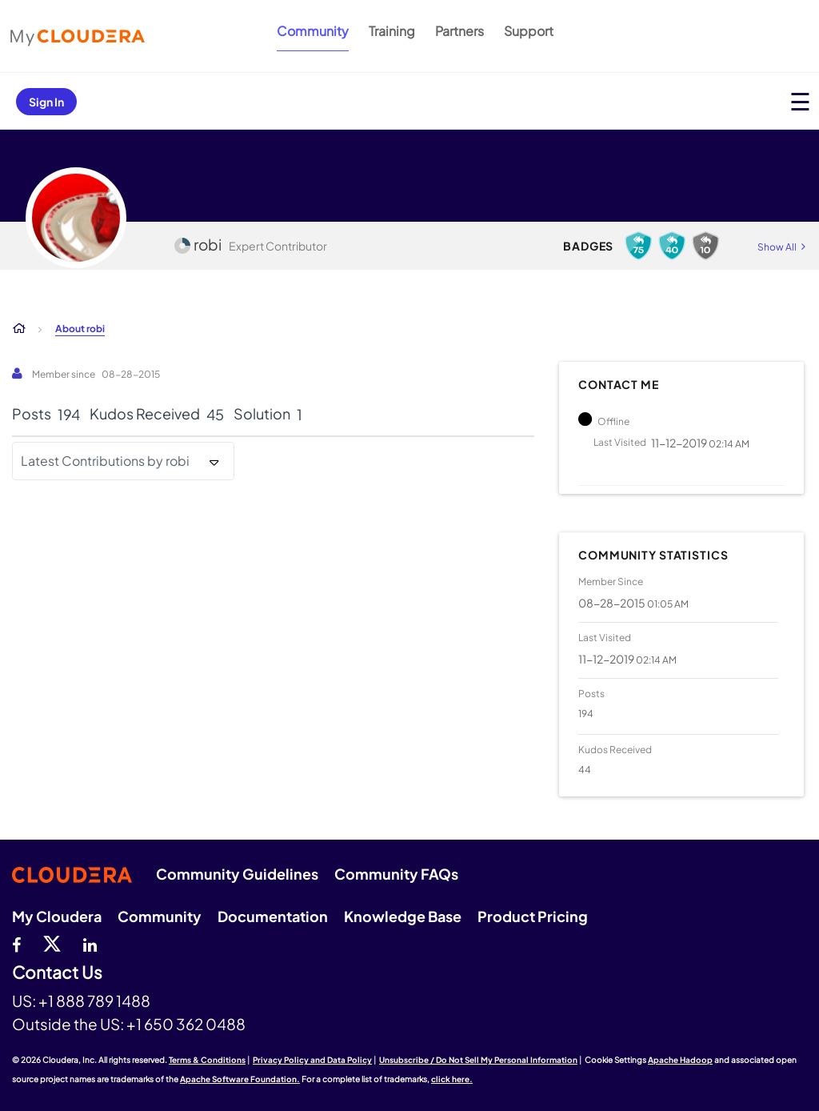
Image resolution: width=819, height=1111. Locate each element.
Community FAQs (396, 873)
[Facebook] (16, 943)
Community (313, 30)
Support (528, 30)
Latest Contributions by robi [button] (105, 460)
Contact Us (57, 973)
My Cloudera (57, 916)
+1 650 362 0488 (186, 1023)
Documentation (273, 916)
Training (392, 30)
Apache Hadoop (680, 1060)
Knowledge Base (402, 916)
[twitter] (52, 943)
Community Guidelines (237, 873)
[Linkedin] (90, 943)
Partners (459, 30)
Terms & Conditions (207, 1060)
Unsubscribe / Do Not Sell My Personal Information (478, 1060)
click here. (452, 1079)
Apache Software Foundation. (240, 1079)
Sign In (46, 101)
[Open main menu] (800, 101)
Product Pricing (532, 916)
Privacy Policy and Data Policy (312, 1060)
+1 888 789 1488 (94, 1000)
